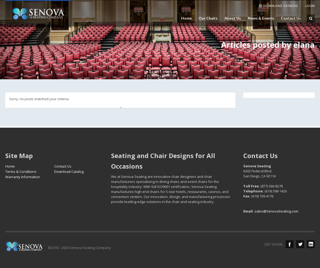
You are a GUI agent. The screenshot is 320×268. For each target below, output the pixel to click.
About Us (231, 18)
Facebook (290, 244)
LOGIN (310, 5)
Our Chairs (206, 18)
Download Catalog (69, 171)
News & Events (259, 18)
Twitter (300, 244)
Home (186, 18)
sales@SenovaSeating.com (276, 211)
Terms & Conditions (20, 171)
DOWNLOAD (278, 6)
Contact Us (291, 18)
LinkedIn (311, 244)
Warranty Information (22, 176)
